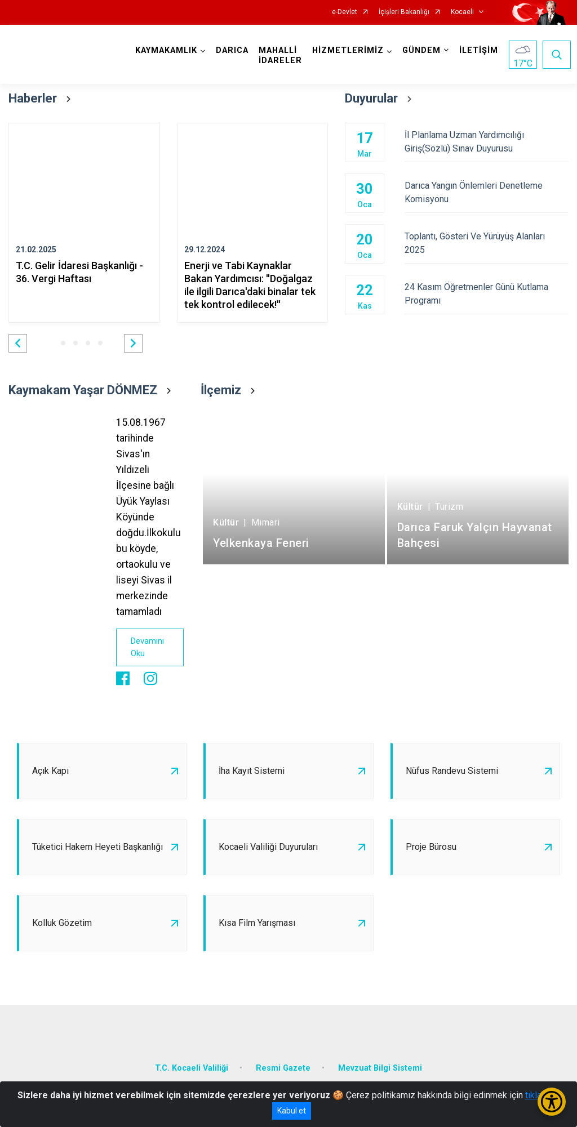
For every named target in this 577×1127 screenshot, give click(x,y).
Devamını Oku (147, 647)
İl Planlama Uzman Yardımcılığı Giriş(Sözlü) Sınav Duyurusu (487, 142)
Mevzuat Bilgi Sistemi (380, 1068)
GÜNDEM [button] (421, 50)
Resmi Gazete (283, 1068)
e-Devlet (344, 12)
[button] (17, 343)
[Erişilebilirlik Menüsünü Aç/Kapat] (552, 1102)
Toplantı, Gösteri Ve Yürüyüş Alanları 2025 (487, 243)
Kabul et (291, 1110)
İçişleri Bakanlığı (404, 12)
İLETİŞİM (478, 50)
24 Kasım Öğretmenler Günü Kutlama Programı (487, 294)
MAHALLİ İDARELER (280, 55)
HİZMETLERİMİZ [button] (348, 50)
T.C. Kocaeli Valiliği (191, 1068)
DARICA (232, 50)
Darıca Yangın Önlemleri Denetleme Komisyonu (487, 192)
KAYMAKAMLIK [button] (166, 50)
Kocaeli (462, 12)
